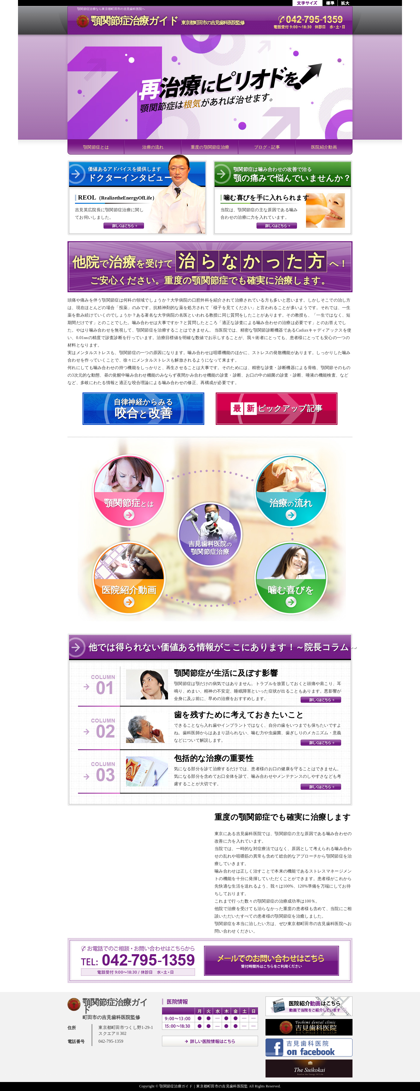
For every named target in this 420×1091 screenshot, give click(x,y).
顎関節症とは (96, 147)
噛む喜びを (291, 590)
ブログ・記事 (267, 147)
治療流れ (291, 503)
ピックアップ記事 (276, 408)
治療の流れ (153, 147)
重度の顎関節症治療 (210, 147)
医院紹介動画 (324, 147)
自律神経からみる (143, 409)
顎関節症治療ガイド (167, 20)
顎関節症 (129, 503)
